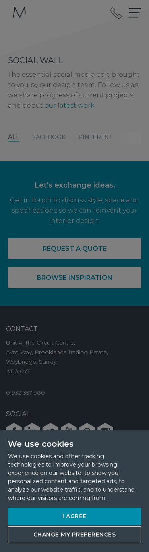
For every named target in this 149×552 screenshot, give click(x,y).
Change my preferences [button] (74, 534)
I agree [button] (74, 516)
